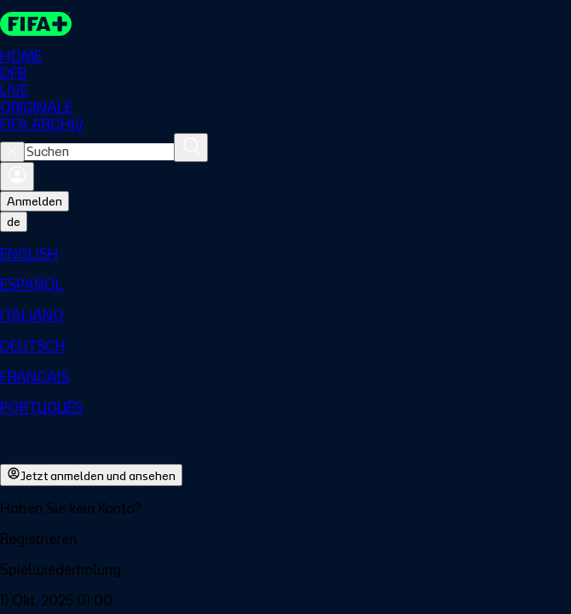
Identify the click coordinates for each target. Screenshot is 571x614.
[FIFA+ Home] (36, 24)
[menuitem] (285, 254)
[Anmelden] (17, 176)
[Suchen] (191, 147)
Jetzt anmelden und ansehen (91, 475)
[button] (285, 538)
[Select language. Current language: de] (13, 221)
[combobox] (99, 151)
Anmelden (34, 201)
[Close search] (12, 152)
